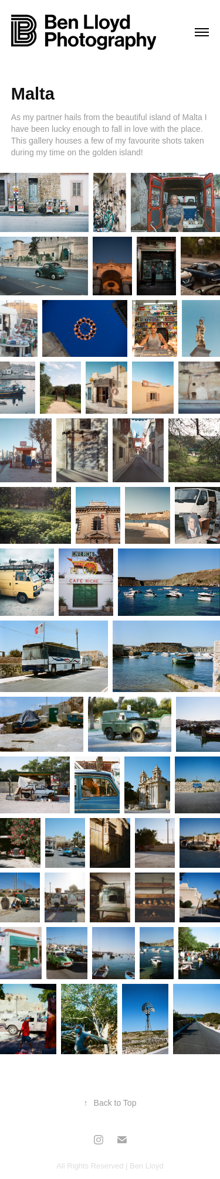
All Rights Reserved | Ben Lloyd (110, 1165)
